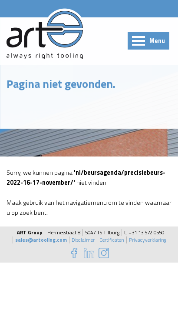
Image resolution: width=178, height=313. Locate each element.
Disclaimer (83, 239)
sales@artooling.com (41, 239)
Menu (157, 41)
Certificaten (111, 239)
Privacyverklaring (147, 239)
